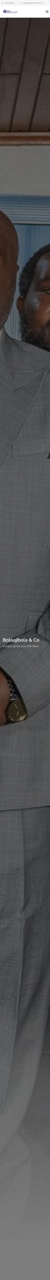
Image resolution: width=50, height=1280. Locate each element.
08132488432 (8, 3)
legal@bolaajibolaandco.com (31, 3)
